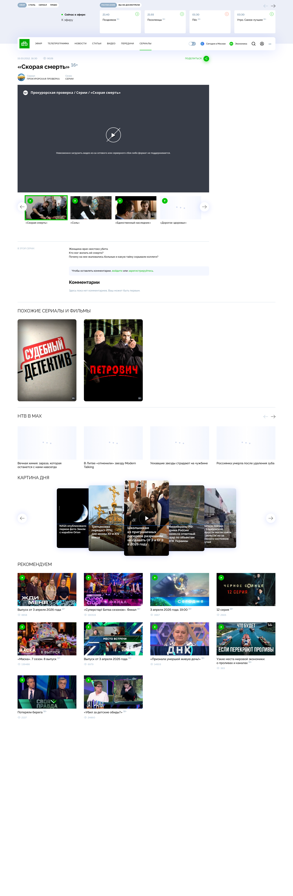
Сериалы (146, 43)
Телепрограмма (58, 43)
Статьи (96, 43)
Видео (111, 43)
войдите (117, 270)
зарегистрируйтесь (141, 270)
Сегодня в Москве (213, 44)
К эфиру (67, 20)
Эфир (38, 43)
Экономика (238, 44)
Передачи (127, 43)
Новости (81, 43)
